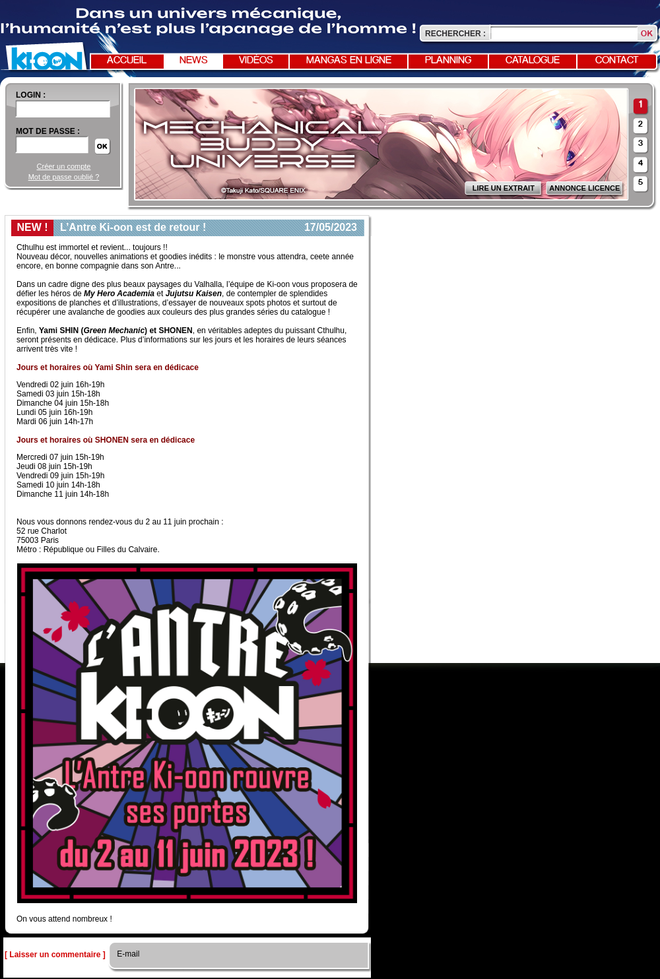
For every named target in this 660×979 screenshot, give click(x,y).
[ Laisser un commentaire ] (55, 954)
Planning (448, 60)
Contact (617, 60)
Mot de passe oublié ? (64, 177)
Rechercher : (455, 33)
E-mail (127, 954)
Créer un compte (64, 166)
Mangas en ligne (348, 60)
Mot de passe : (48, 131)
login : (31, 95)
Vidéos (256, 60)
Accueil (127, 60)
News (194, 60)
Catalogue (533, 60)
